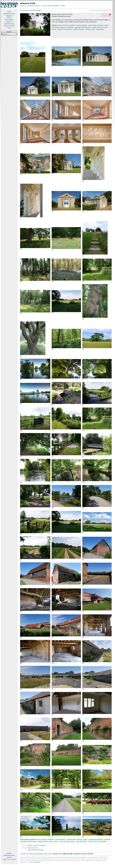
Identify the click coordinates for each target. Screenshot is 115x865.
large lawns (100, 29)
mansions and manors (64, 29)
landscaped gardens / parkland (62, 27)
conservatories (81, 25)
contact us (9, 22)
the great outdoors (34, 6)
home (9, 12)
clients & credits (9, 26)
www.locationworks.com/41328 (100, 10)
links (9, 28)
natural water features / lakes (98, 25)
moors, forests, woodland (50, 6)
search (9, 857)
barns (54, 29)
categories (9, 16)
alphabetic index (9, 14)
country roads (90, 29)
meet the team (9, 24)
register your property (9, 859)
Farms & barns (33, 848)
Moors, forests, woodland (36, 845)
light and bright (79, 29)
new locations (9, 20)
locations (23, 6)
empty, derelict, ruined (99, 27)
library (9, 18)
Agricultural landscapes (36, 850)
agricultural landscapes (83, 27)
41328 (63, 6)
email (77, 854)
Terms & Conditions (35, 862)
